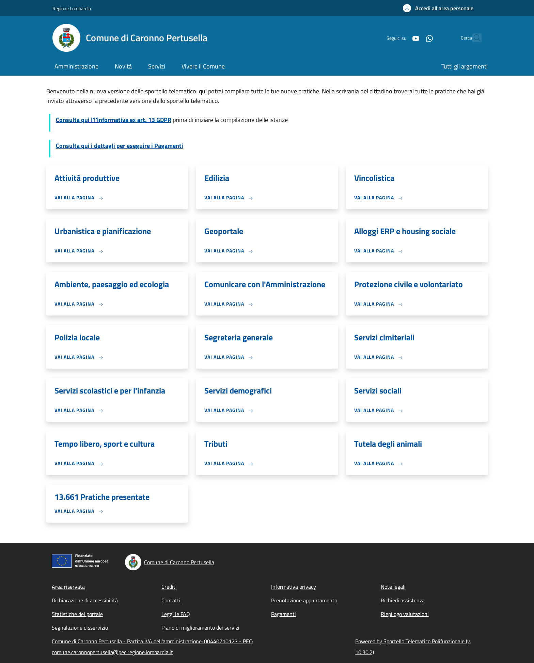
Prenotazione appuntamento (304, 600)
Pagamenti (283, 614)
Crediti (169, 587)
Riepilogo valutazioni (405, 614)
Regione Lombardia (71, 8)
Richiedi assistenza (403, 600)
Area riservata (68, 587)
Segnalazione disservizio (80, 627)
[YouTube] (401, 37)
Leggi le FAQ (175, 614)
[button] (438, 8)
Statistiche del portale (77, 614)
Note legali (393, 587)
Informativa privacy (293, 587)
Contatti (170, 600)
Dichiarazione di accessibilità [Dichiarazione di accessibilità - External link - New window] (85, 600)
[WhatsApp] (414, 37)
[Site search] (473, 38)
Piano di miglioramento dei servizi (200, 627)
